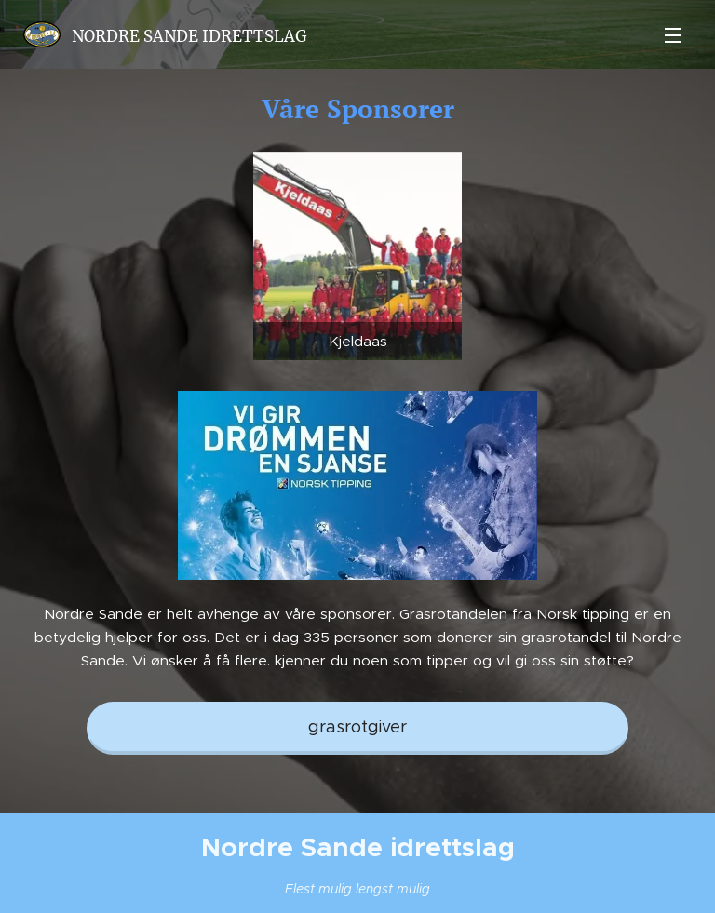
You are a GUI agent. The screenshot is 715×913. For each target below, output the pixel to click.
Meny (673, 35)
